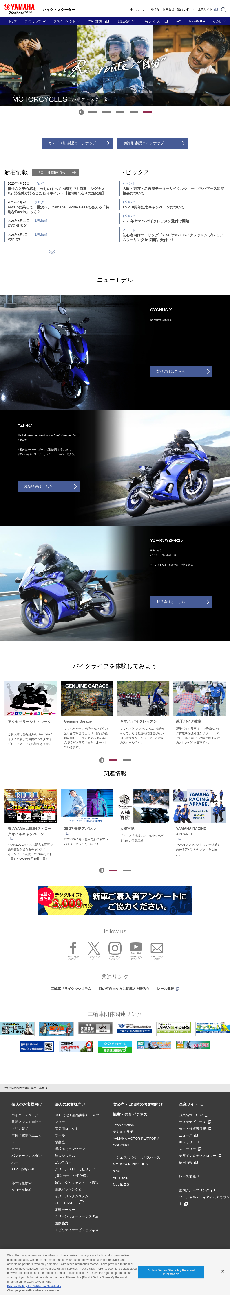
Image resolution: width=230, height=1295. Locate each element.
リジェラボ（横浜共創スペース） (138, 1156)
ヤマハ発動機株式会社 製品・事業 (23, 1087)
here (100, 1268)
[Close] (223, 1271)
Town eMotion (123, 1124)
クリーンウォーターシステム (77, 1215)
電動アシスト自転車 (26, 1121)
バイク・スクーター (26, 1114)
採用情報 (188, 1161)
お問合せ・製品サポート (179, 9)
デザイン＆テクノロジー (200, 1155)
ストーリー (190, 1148)
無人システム (65, 1155)
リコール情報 (150, 9)
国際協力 (61, 1222)
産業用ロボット (66, 1128)
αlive (116, 1170)
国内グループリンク (197, 1189)
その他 (217, 21)
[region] (115, 1272)
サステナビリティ (195, 1121)
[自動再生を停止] (81, 112)
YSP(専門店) (98, 21)
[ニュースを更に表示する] (52, 252)
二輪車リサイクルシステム (71, 988)
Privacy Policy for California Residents (34, 1286)
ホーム (134, 9)
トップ (13, 21)
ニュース (188, 1134)
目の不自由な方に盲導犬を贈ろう (124, 988)
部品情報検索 (21, 1182)
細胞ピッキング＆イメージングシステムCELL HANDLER (71, 1195)
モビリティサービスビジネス (77, 1229)
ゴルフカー (63, 1161)
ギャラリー (190, 1141)
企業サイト (208, 9)
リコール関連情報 (51, 172)
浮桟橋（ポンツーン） (71, 1148)
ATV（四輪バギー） (26, 1168)
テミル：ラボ (123, 1131)
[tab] (92, 112)
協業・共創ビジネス (130, 1114)
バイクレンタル (155, 21)
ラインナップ (33, 21)
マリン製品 (19, 1128)
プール (60, 1134)
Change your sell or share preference (33, 1290)
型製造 (60, 1141)
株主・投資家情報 (195, 1128)
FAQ (178, 21)
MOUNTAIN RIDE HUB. (131, 1163)
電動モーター (65, 1209)
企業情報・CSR (193, 1114)
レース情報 (168, 988)
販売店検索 (123, 21)
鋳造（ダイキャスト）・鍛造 (77, 1182)
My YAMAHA (197, 21)
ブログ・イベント (64, 21)
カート (16, 1148)
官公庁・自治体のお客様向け (138, 1103)
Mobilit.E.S (121, 1183)
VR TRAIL (120, 1177)
